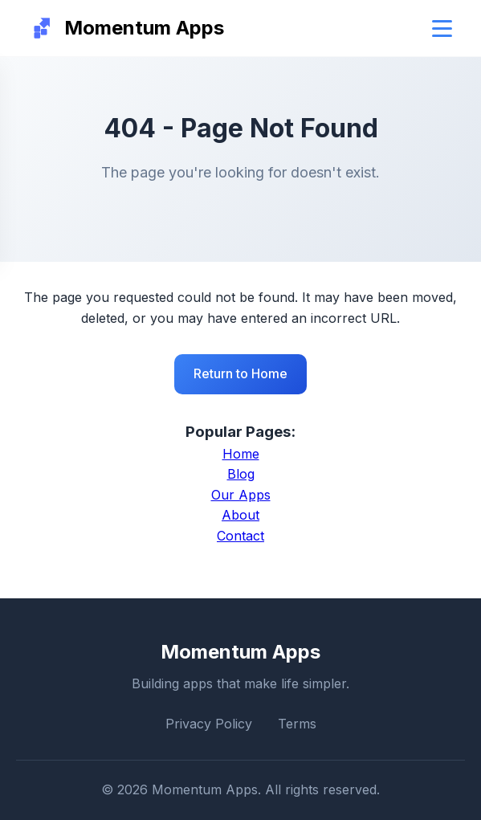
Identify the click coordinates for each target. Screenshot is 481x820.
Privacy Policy (208, 724)
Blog (241, 474)
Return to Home (240, 373)
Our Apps (241, 495)
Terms (297, 724)
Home (240, 454)
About (240, 515)
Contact (240, 536)
